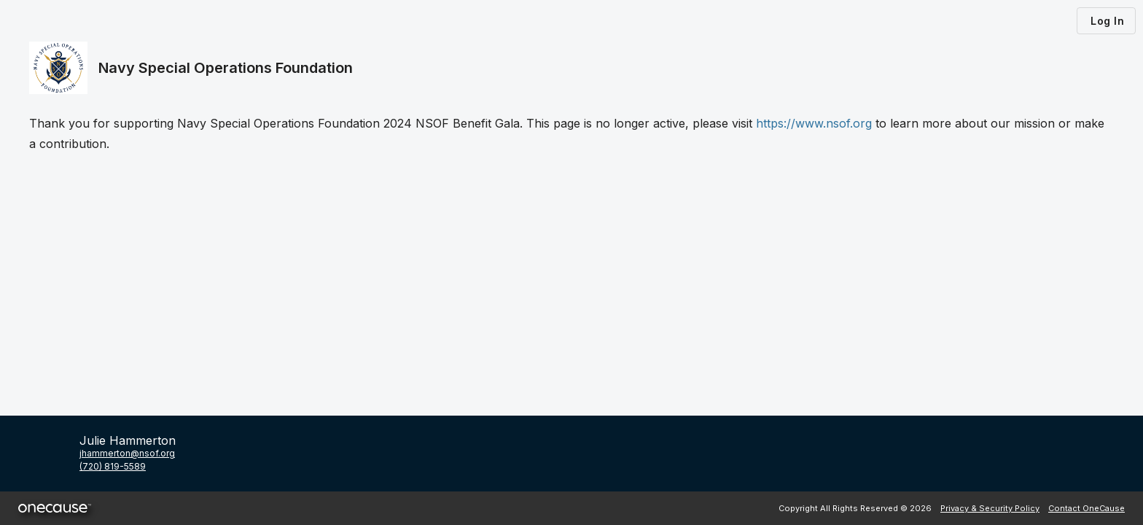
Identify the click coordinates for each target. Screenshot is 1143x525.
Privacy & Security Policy (989, 508)
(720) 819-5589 (112, 466)
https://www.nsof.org (814, 123)
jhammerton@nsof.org (127, 453)
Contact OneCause (1086, 508)
